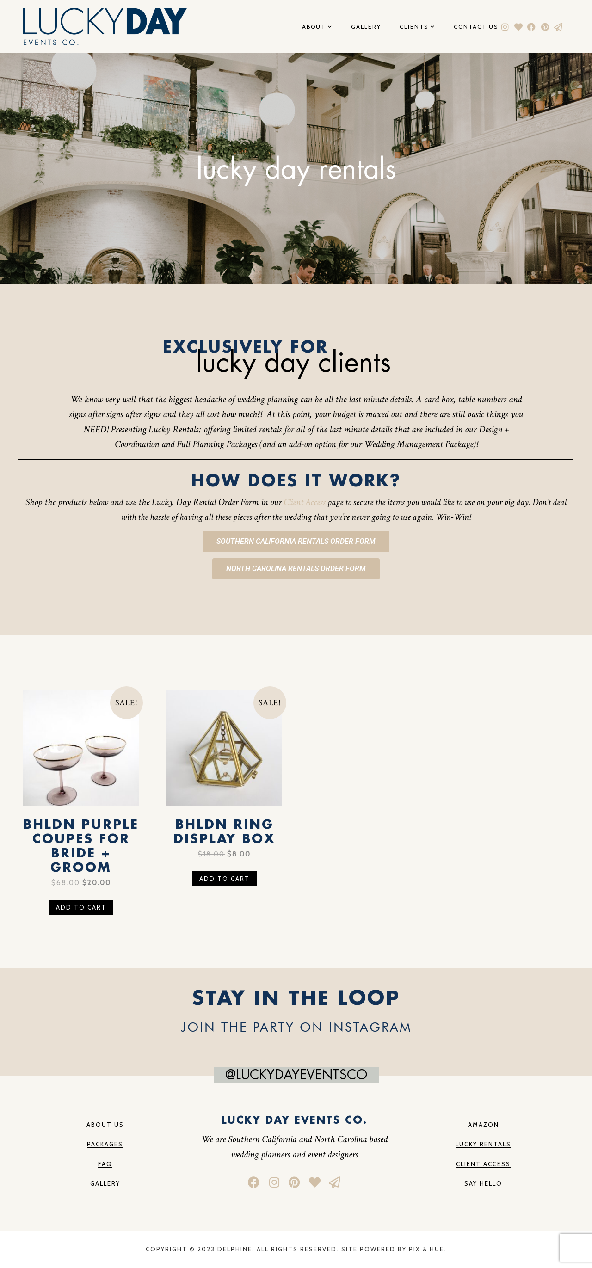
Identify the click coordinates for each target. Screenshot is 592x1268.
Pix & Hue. (427, 1249)
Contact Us (476, 27)
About (317, 27)
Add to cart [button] (81, 907)
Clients (417, 27)
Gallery (366, 27)
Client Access (305, 502)
